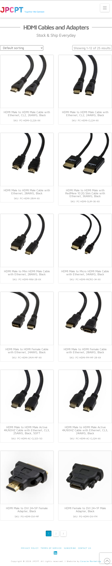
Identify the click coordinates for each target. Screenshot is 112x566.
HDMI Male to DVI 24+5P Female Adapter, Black (27, 510)
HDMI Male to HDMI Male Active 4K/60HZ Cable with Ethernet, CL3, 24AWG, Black (85, 430)
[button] (104, 8)
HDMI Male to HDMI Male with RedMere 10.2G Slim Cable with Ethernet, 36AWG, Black (85, 193)
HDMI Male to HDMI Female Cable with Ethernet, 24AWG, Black (26, 351)
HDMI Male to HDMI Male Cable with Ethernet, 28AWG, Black (27, 192)
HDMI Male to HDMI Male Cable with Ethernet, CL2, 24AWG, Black (85, 113)
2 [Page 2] (56, 533)
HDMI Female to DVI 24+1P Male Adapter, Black (85, 510)
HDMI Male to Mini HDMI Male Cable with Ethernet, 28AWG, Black (27, 273)
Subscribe (70, 548)
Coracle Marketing (90, 561)
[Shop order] (21, 48)
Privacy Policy (30, 548)
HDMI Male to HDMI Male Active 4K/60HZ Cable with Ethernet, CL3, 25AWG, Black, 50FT (27, 430)
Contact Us (84, 548)
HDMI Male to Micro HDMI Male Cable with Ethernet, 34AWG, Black (85, 273)
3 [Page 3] (63, 533)
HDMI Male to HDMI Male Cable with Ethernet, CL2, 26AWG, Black (27, 113)
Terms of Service (51, 548)
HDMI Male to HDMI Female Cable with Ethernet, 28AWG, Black (85, 351)
